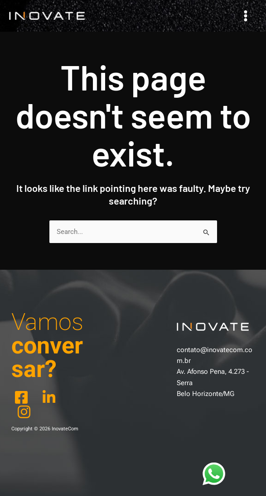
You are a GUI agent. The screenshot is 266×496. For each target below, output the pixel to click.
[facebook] (22, 397)
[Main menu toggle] (245, 16)
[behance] (50, 397)
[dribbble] (25, 412)
